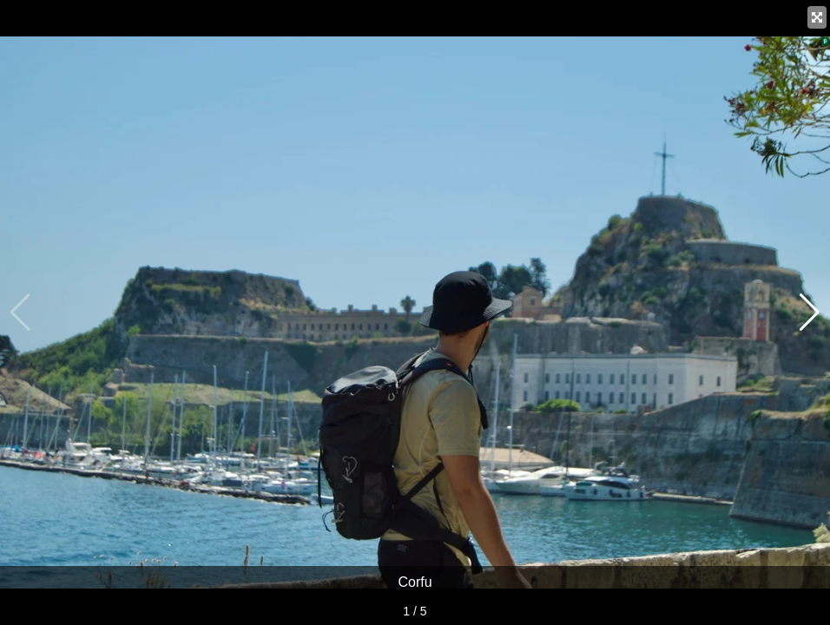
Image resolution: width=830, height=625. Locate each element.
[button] (809, 312)
